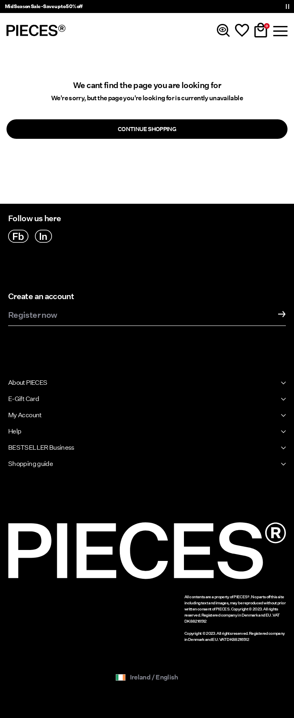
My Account (25, 415)
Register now (32, 315)
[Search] (223, 30)
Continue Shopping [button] (147, 129)
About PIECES (27, 382)
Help (14, 431)
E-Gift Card (23, 399)
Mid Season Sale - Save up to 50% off (43, 6)
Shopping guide (30, 464)
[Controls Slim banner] (287, 6)
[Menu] (279, 30)
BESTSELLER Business (41, 447)
